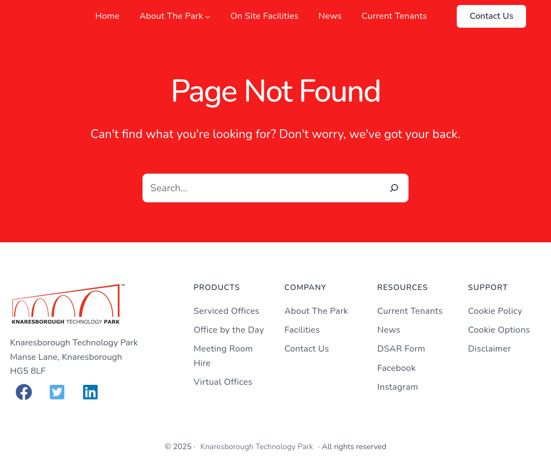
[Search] (394, 188)
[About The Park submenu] (208, 16)
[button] (24, 392)
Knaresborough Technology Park (256, 446)
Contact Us (491, 16)
